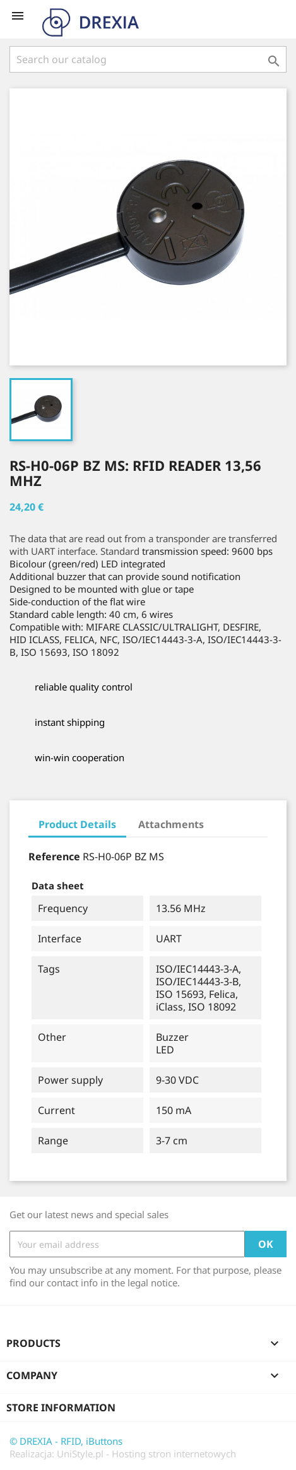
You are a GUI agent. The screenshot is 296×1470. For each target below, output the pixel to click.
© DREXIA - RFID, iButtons (65, 1441)
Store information (60, 1407)
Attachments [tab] (171, 824)
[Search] (148, 59)
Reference (54, 856)
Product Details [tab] (77, 824)
